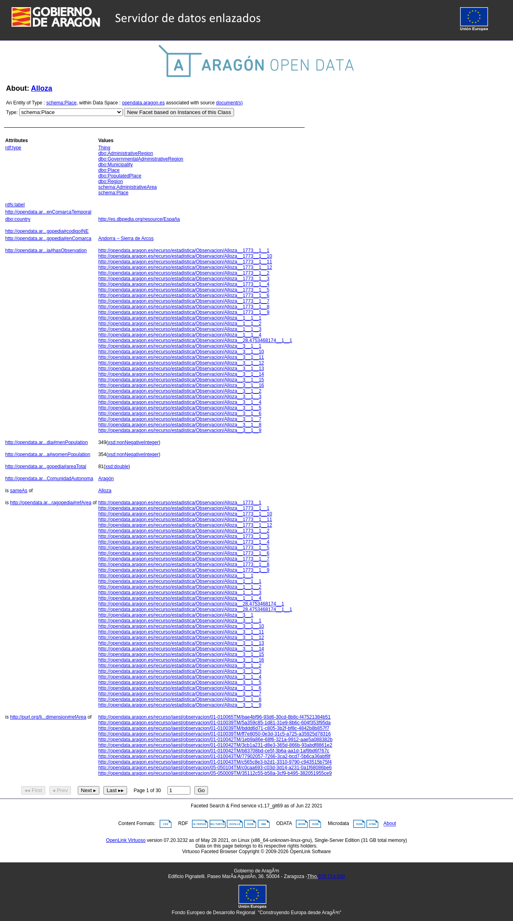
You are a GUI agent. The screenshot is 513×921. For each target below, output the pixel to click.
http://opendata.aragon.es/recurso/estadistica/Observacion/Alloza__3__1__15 (181, 380)
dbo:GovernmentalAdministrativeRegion (140, 159)
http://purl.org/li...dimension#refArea (48, 717)
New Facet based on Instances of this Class (179, 112)
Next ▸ (88, 790)
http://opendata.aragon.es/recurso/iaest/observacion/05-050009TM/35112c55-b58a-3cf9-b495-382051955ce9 (214, 773)
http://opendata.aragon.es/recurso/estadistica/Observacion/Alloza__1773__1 (179, 502)
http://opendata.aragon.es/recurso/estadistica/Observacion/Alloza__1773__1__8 (183, 307)
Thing (104, 148)
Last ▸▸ (115, 790)
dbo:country (17, 219)
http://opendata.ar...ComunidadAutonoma (49, 478)
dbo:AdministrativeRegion (125, 153)
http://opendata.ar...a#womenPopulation (47, 454)
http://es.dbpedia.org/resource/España (139, 219)
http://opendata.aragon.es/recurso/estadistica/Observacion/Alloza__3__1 (175, 615)
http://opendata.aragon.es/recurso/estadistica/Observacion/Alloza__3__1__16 (181, 385)
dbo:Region (110, 181)
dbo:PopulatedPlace (119, 176)
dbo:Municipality (115, 164)
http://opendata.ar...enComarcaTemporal (48, 212)
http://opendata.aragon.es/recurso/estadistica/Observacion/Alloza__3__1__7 (179, 419)
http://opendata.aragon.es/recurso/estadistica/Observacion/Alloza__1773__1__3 (183, 278)
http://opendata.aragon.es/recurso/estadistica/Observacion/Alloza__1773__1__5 (183, 290)
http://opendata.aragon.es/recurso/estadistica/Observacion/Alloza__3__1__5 (179, 408)
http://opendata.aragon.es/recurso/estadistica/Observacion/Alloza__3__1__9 (179, 430)
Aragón (106, 478)
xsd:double (117, 466)
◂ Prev (60, 790)
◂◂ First (33, 790)
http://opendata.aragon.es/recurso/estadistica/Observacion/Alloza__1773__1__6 (183, 295)
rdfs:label (15, 205)
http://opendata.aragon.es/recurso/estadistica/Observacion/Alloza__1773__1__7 (183, 301)
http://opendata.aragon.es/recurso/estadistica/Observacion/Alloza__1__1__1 (179, 318)
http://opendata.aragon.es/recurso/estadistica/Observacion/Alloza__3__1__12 (181, 363)
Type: (12, 112)
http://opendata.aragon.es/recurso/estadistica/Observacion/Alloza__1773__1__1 (183, 250)
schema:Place (61, 103)
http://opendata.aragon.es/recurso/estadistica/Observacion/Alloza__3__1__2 (179, 391)
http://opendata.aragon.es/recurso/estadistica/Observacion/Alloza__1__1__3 (179, 329)
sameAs (18, 490)
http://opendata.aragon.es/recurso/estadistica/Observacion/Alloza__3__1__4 (179, 402)
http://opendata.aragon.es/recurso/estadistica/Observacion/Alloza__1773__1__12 (185, 267)
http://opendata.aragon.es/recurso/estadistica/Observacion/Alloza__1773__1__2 (183, 273)
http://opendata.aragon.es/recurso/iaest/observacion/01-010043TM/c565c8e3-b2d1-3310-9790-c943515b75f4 (214, 762)
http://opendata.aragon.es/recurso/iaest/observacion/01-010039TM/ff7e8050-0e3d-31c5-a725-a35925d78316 (214, 734)
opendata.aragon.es (143, 103)
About (390, 824)
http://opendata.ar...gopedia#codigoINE (47, 231)
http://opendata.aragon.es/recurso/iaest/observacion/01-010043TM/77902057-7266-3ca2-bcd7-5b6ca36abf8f (214, 756)
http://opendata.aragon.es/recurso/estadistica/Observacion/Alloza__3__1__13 (181, 368)
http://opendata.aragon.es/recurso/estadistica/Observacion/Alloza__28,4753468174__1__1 (195, 340)
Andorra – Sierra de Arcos (125, 238)
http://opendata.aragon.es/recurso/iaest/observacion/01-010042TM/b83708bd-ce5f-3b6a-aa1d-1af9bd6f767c (213, 751)
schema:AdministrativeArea (127, 187)
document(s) (229, 103)
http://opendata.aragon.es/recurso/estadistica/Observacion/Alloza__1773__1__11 (185, 262)
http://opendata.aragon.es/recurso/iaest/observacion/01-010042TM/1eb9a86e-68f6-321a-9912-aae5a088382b (215, 739)
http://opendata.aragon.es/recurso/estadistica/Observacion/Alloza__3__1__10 (181, 352)
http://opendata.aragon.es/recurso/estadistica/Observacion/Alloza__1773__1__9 (183, 312)
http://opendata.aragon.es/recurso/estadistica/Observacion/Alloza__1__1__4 (179, 335)
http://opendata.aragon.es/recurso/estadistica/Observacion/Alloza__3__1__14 (181, 374)
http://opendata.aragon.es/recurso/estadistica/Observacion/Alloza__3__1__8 (179, 425)
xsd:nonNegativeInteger (133, 442)
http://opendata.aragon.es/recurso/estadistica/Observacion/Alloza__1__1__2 (179, 323)
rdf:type (13, 148)
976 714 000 (331, 876)
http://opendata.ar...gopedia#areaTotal (45, 466)
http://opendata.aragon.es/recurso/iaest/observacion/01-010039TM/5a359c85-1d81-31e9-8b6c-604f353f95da (214, 722)
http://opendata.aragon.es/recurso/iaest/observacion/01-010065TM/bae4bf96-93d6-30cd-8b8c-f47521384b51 (214, 717)
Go (201, 790)
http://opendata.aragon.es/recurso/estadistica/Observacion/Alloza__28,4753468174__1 (191, 604)
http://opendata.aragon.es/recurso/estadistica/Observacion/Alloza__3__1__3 (179, 396)
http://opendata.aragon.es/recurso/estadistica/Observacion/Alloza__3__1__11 (181, 357)
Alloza (41, 88)
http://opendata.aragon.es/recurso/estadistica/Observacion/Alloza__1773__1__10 (185, 256)
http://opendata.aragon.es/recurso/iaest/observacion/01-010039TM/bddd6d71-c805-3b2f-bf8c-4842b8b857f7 (213, 728)
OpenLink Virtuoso (126, 840)
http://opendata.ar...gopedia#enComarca (48, 238)
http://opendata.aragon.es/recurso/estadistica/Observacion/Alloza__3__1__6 (179, 413)
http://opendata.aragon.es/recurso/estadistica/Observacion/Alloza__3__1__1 (179, 346)
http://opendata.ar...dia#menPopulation (46, 442)
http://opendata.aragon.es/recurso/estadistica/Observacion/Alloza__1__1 (175, 576)
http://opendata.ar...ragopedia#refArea (50, 502)
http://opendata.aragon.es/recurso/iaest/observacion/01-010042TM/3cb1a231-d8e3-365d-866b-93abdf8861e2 (215, 745)
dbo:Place (108, 170)
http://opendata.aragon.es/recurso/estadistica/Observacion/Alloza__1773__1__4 (183, 284)
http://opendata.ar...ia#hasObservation (46, 250)
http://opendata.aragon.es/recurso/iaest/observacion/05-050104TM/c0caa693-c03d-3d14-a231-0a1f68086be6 (214, 767)
